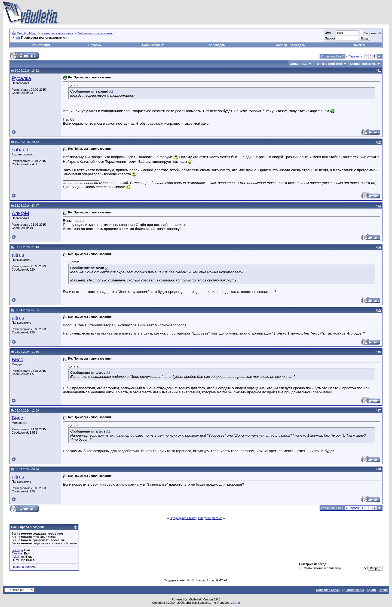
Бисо (17, 359)
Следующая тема (210, 518)
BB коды (17, 550)
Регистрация (41, 45)
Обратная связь (327, 589)
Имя (327, 32)
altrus (18, 255)
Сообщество (153, 45)
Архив (371, 589)
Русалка (21, 78)
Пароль (330, 38)
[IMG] (15, 556)
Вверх (383, 589)
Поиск (359, 45)
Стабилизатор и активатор (94, 33)
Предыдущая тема (182, 518)
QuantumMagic (27, 33)
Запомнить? (370, 33)
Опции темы (299, 63)
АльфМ (20, 213)
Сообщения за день (290, 45)
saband (20, 149)
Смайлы (17, 553)
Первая (352, 56)
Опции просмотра (363, 63)
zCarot (235, 602)
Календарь (217, 45)
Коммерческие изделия (57, 33)
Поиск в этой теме (329, 63)
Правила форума (24, 566)
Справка (94, 45)
